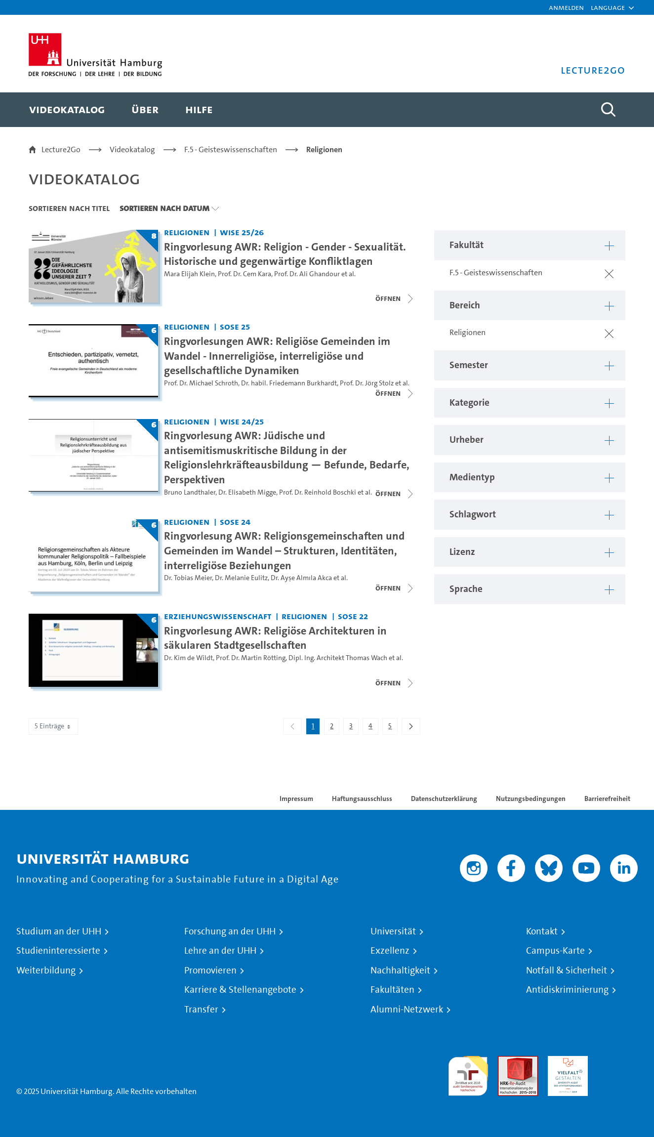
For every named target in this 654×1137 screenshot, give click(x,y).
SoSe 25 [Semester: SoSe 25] (235, 326)
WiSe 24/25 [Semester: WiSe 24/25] (242, 421)
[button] (608, 7)
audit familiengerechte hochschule (468, 1073)
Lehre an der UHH (220, 950)
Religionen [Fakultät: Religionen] (186, 232)
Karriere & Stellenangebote (240, 989)
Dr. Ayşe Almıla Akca (301, 578)
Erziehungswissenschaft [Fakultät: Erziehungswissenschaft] (217, 616)
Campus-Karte (555, 950)
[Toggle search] (608, 109)
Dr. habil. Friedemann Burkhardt (289, 383)
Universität (393, 931)
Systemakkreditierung (618, 1061)
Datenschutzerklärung (444, 798)
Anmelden (566, 7)
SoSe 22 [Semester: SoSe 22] (353, 616)
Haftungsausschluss (362, 798)
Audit (507, 1061)
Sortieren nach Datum (164, 208)
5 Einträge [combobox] (53, 726)
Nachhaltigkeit (400, 970)
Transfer (201, 1009)
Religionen (324, 149)
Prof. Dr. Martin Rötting (251, 658)
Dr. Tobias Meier (188, 578)
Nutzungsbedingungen (531, 798)
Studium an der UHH (58, 931)
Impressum (296, 798)
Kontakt (542, 931)
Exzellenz (389, 950)
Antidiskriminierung (567, 989)
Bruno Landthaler (189, 492)
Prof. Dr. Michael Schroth (201, 383)
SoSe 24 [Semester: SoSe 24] (235, 521)
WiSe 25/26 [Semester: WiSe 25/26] (242, 232)
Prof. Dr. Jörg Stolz (367, 383)
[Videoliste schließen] (395, 298)
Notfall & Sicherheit (566, 970)
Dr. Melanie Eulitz (241, 578)
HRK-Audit (565, 1061)
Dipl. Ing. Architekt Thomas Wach (337, 658)
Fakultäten (392, 989)
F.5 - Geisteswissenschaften (230, 149)
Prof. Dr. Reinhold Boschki (317, 492)
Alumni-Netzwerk (406, 1009)
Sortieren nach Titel (69, 208)
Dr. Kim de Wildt (188, 658)
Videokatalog (132, 149)
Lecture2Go (61, 149)
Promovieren (210, 970)
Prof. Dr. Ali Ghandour (307, 274)
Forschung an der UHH (230, 931)
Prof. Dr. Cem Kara (244, 274)
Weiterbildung (46, 970)
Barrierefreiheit (607, 798)
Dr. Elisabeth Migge (247, 492)
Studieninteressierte (58, 950)
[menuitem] (67, 109)
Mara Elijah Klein (189, 274)
